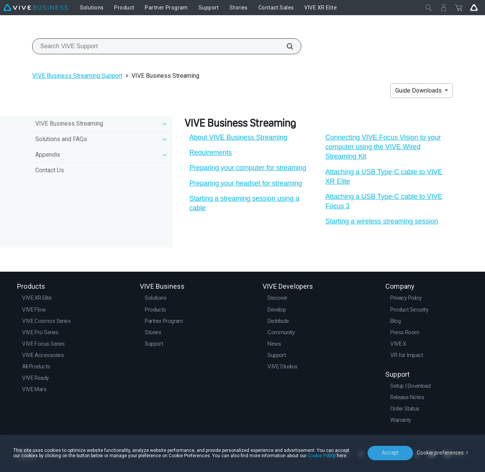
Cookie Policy (322, 455)
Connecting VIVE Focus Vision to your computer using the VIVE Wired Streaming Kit (383, 147)
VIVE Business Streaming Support (77, 75)
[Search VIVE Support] (285, 46)
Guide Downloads (419, 90)
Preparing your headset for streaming (245, 183)
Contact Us (49, 170)
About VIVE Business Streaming (238, 137)
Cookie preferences (440, 453)
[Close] (428, 7)
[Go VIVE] (474, 7)
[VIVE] (35, 7)
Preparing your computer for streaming (247, 167)
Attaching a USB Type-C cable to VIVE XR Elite (384, 176)
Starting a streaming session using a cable (244, 203)
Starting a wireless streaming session (381, 221)
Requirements (210, 152)
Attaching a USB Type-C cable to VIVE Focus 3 (384, 201)
